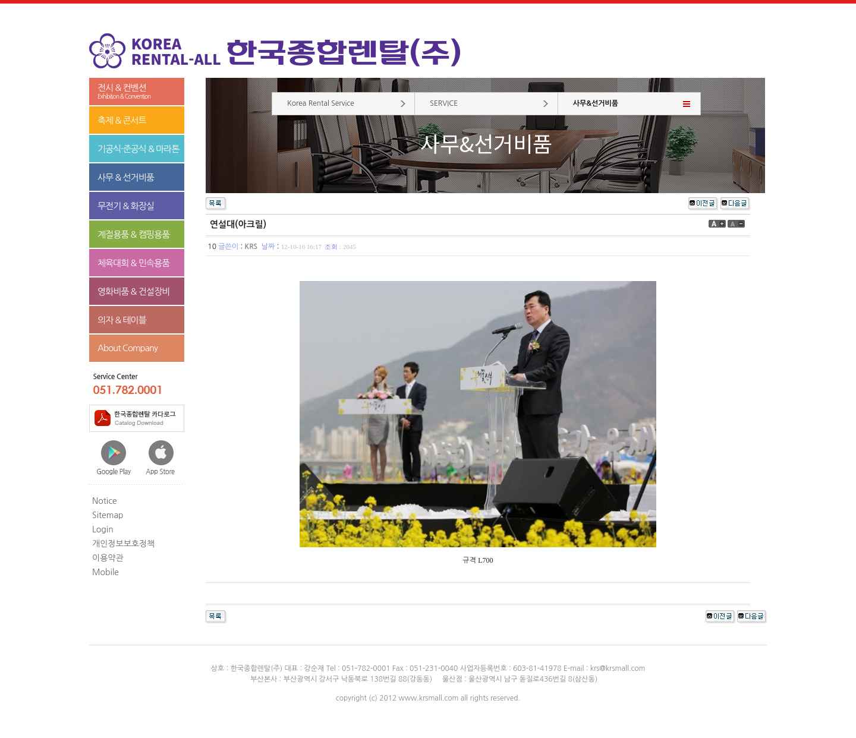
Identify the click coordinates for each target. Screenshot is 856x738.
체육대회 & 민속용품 (133, 262)
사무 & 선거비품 (125, 177)
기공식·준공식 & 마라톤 (138, 148)
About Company (127, 347)
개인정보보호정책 (123, 544)
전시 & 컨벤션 (136, 91)
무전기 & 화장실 (125, 205)
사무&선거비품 (595, 103)
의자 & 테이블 (121, 320)
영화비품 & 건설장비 (133, 291)
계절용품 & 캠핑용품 (133, 234)
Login (103, 529)
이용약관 (108, 558)
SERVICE (444, 103)
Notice (104, 501)
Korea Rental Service (320, 103)
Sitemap (108, 515)
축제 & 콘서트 (121, 120)
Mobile (105, 572)
